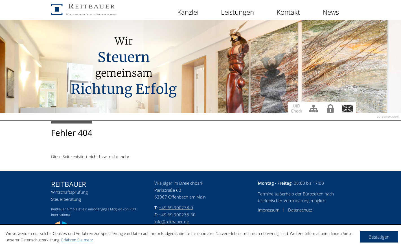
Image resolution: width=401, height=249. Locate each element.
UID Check (296, 108)
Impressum (268, 210)
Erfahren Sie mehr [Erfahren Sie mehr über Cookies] (77, 240)
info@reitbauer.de (171, 221)
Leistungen (237, 12)
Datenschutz (300, 210)
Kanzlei (187, 12)
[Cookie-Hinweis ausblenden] (379, 237)
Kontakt (288, 12)
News (331, 12)
